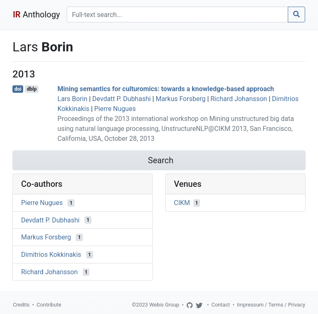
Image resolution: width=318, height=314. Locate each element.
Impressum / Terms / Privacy (271, 305)
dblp (31, 89)
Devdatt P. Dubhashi (121, 99)
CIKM (182, 203)
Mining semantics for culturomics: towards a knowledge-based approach (166, 89)
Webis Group (164, 305)
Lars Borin (72, 99)
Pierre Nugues (115, 109)
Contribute (48, 305)
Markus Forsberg (180, 99)
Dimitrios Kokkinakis (51, 254)
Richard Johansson (238, 99)
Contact (221, 305)
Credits (21, 305)
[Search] (177, 14)
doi (18, 89)
